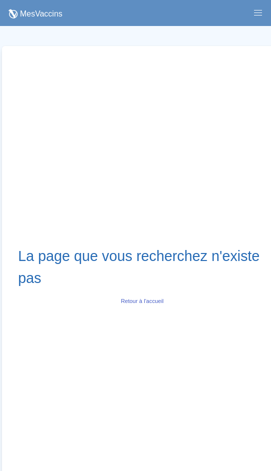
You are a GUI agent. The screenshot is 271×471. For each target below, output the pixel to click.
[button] (258, 13)
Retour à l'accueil (142, 301)
